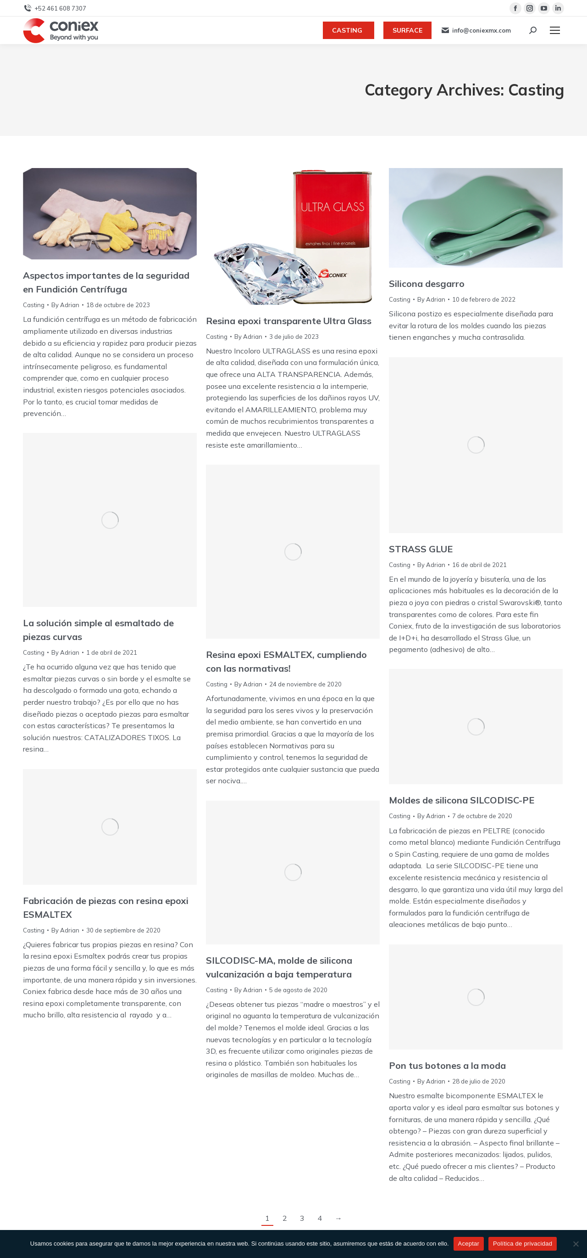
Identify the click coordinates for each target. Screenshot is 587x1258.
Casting (33, 305)
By (65, 305)
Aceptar (469, 1243)
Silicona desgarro (427, 283)
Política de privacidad (522, 1243)
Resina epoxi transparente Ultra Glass (288, 320)
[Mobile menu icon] (555, 30)
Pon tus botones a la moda (447, 1065)
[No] (575, 1243)
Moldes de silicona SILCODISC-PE (461, 800)
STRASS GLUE (421, 549)
